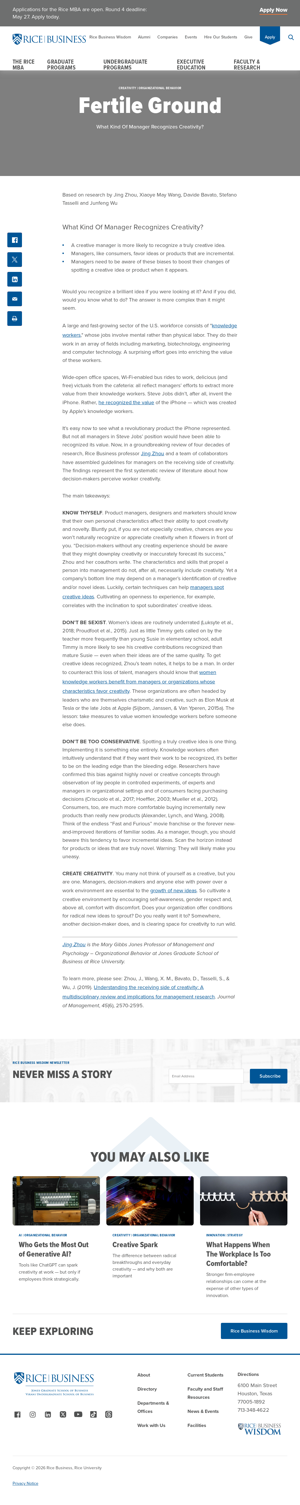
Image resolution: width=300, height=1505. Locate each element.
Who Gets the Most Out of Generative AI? (53, 1249)
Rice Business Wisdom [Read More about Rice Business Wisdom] (254, 1331)
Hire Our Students (220, 37)
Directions (248, 1374)
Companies (167, 37)
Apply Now (273, 10)
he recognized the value (126, 402)
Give (248, 37)
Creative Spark (135, 1244)
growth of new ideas (173, 890)
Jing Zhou (152, 453)
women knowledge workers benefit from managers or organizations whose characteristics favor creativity (139, 681)
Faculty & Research (247, 64)
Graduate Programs (61, 64)
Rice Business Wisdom (110, 37)
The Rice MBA (24, 64)
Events (191, 37)
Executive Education (191, 64)
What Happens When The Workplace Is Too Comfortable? (238, 1254)
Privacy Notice (25, 1483)
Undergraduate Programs (125, 64)
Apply (270, 37)
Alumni (144, 37)
